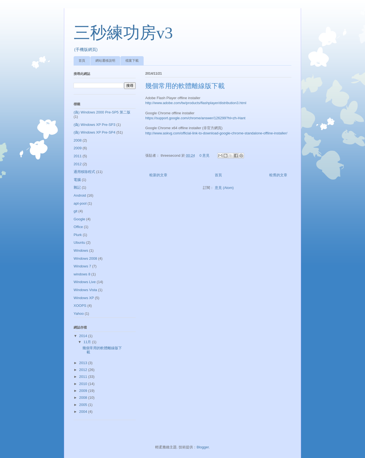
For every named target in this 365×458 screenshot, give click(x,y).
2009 (78, 148)
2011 (78, 156)
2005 (83, 405)
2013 (83, 363)
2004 (83, 412)
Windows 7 (82, 266)
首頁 (82, 61)
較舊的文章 (278, 175)
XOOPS (80, 305)
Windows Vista (85, 290)
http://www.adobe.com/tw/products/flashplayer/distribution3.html (195, 103)
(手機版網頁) (86, 49)
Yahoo (79, 313)
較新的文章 (158, 175)
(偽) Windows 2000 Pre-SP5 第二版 (102, 112)
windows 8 (82, 274)
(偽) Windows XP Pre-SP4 (94, 132)
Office (78, 227)
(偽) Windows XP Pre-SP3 (94, 125)
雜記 (77, 187)
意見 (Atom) (224, 188)
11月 (88, 342)
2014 (83, 336)
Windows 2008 (85, 258)
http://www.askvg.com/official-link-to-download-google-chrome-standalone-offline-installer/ (216, 133)
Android (80, 195)
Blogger (203, 447)
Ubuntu (79, 242)
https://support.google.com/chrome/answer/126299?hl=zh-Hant (195, 118)
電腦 (77, 180)
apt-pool (80, 203)
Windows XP (84, 298)
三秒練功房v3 (123, 33)
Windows (81, 250)
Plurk (78, 235)
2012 (78, 164)
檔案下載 (132, 61)
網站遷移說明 (105, 61)
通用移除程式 (84, 172)
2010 (83, 384)
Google (79, 219)
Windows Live (85, 282)
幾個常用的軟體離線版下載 (185, 86)
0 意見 (205, 155)
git (75, 211)
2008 (78, 140)
